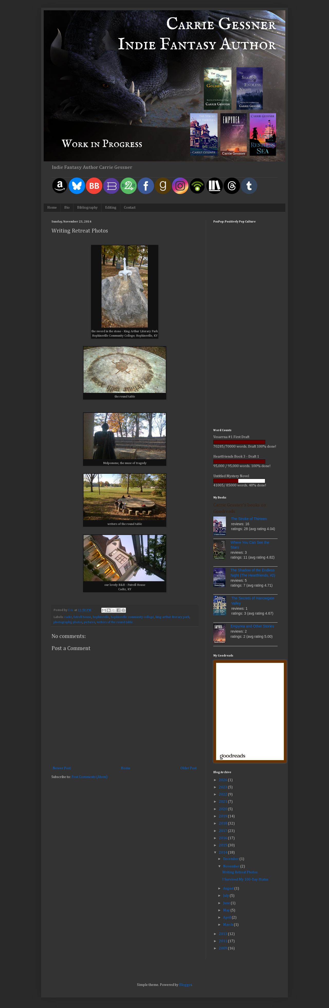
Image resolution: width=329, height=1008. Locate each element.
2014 (223, 852)
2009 (223, 948)
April (227, 917)
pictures (89, 622)
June (227, 903)
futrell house (82, 617)
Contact (129, 207)
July (226, 896)
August (228, 888)
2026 (223, 780)
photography (62, 622)
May (227, 910)
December (231, 859)
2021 (223, 801)
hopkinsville (101, 617)
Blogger (185, 985)
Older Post (188, 768)
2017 (223, 831)
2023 (223, 787)
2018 (223, 823)
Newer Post (62, 768)
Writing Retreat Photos (240, 872)
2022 (223, 794)
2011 (223, 941)
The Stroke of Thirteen (249, 519)
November (231, 866)
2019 (223, 816)
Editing (110, 207)
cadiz (68, 617)
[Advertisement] (245, 344)
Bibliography (87, 207)
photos (77, 622)
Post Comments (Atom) (89, 777)
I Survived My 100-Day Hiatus (245, 879)
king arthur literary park (172, 617)
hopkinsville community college (132, 617)
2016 (223, 838)
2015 (223, 845)
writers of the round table (115, 622)
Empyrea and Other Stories (252, 626)
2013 (223, 934)
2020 (223, 809)
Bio (67, 207)
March (228, 925)
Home (52, 207)
